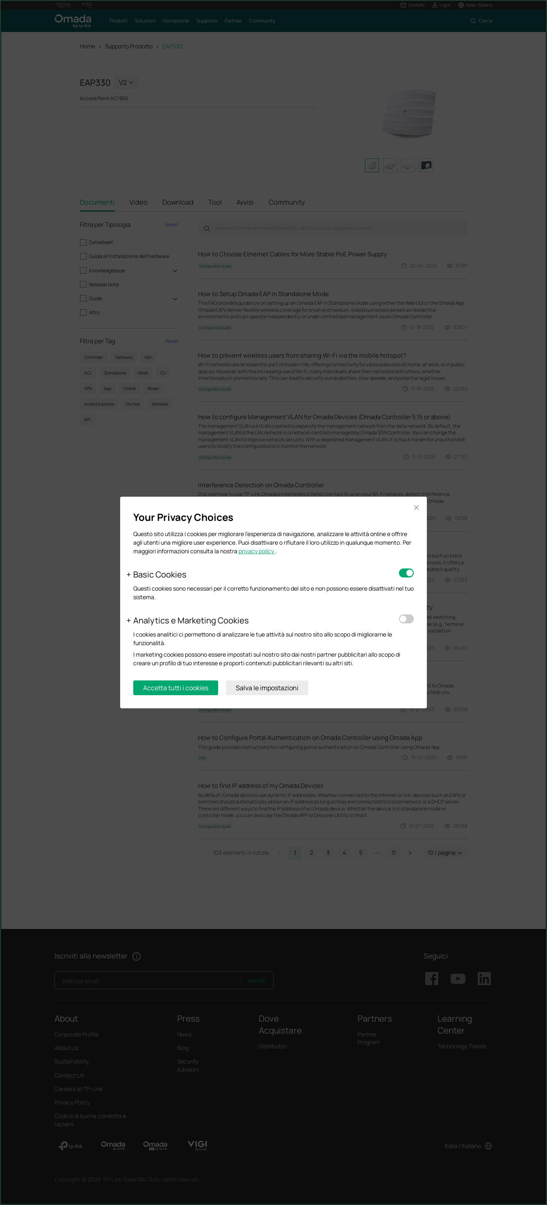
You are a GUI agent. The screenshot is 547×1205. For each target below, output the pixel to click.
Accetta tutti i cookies (175, 687)
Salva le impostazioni (267, 687)
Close (416, 507)
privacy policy (257, 551)
